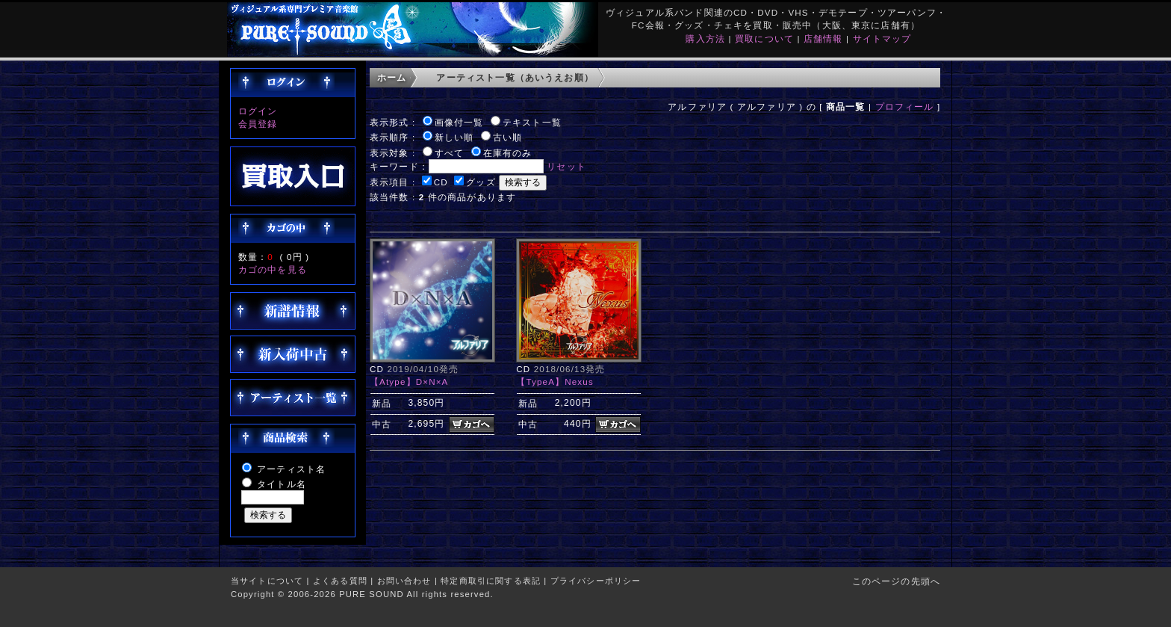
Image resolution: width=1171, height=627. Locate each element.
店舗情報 (823, 38)
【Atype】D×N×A (409, 381)
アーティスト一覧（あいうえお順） (515, 77)
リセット (566, 166)
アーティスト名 (291, 469)
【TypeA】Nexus (555, 381)
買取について (764, 38)
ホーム (391, 77)
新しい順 (454, 137)
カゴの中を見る (272, 269)
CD (441, 182)
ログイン (258, 111)
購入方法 (705, 38)
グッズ (480, 182)
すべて (449, 153)
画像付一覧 (459, 122)
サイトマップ (882, 38)
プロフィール (904, 106)
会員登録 (258, 124)
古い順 (507, 137)
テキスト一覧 (532, 122)
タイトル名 (281, 484)
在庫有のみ (507, 153)
